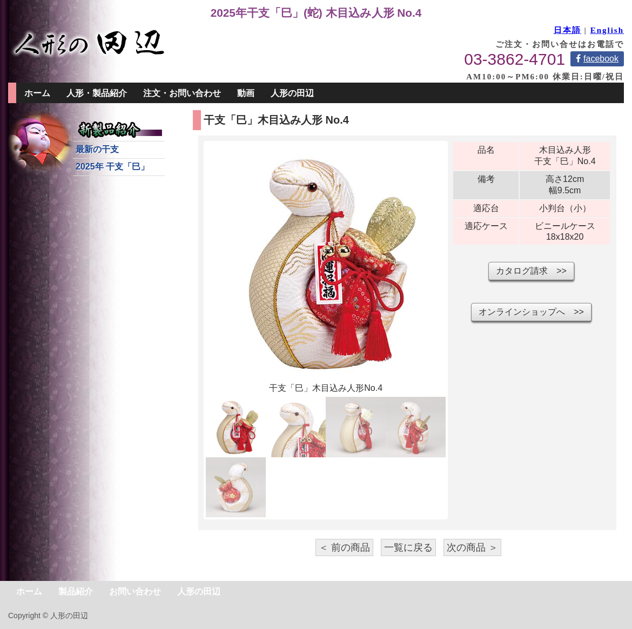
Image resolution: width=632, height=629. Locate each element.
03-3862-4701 (514, 59)
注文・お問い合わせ (182, 93)
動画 (245, 93)
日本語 (567, 30)
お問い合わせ (135, 591)
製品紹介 (75, 591)
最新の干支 (97, 149)
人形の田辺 (292, 93)
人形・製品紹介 (96, 93)
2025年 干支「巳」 (112, 166)
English (607, 30)
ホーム (37, 93)
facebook (597, 58)
